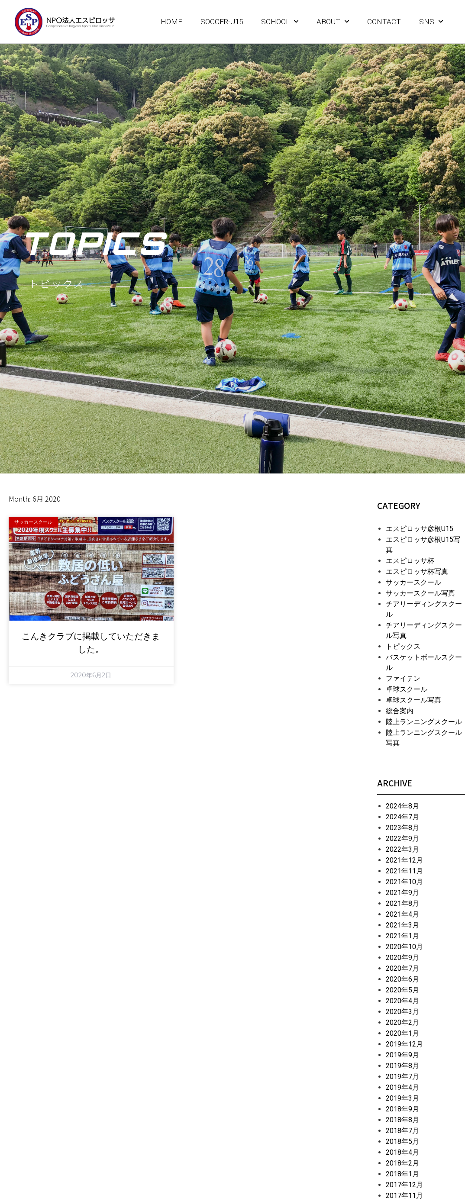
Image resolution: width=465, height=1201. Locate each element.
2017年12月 (404, 1185)
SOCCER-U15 (221, 21)
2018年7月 (402, 1131)
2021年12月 (404, 860)
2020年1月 (402, 1033)
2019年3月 (402, 1098)
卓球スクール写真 (413, 700)
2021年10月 (404, 882)
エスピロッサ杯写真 (417, 571)
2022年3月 (402, 849)
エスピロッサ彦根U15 (419, 529)
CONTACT (384, 21)
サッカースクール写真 (420, 593)
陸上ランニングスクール (424, 722)
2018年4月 (402, 1152)
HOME (171, 21)
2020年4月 (402, 1001)
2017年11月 (404, 1195)
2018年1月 (402, 1174)
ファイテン (403, 678)
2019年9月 (402, 1055)
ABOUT (332, 22)
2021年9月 (402, 893)
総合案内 (399, 711)
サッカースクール (413, 582)
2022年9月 (402, 838)
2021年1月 (402, 936)
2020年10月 (404, 947)
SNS (431, 22)
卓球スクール (406, 689)
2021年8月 (402, 903)
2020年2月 (402, 1022)
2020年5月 (402, 990)
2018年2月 (402, 1163)
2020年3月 (402, 1012)
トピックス (403, 646)
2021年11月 (404, 871)
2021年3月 (402, 925)
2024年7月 (402, 817)
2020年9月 (402, 957)
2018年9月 (402, 1109)
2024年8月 (402, 806)
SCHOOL (279, 22)
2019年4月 (402, 1087)
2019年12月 (404, 1044)
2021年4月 (402, 914)
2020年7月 (402, 968)
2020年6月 (402, 979)
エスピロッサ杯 (410, 561)
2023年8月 (402, 828)
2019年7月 (402, 1076)
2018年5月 (402, 1141)
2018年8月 (402, 1120)
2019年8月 (402, 1066)
